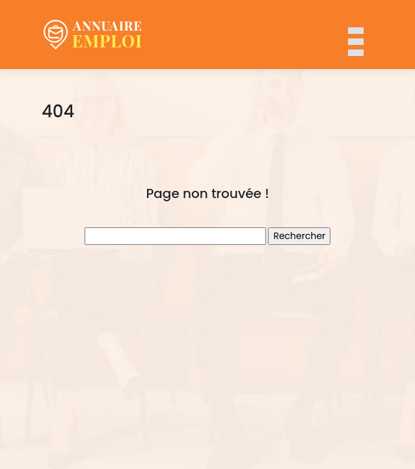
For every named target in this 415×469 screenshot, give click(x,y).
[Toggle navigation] (355, 34)
